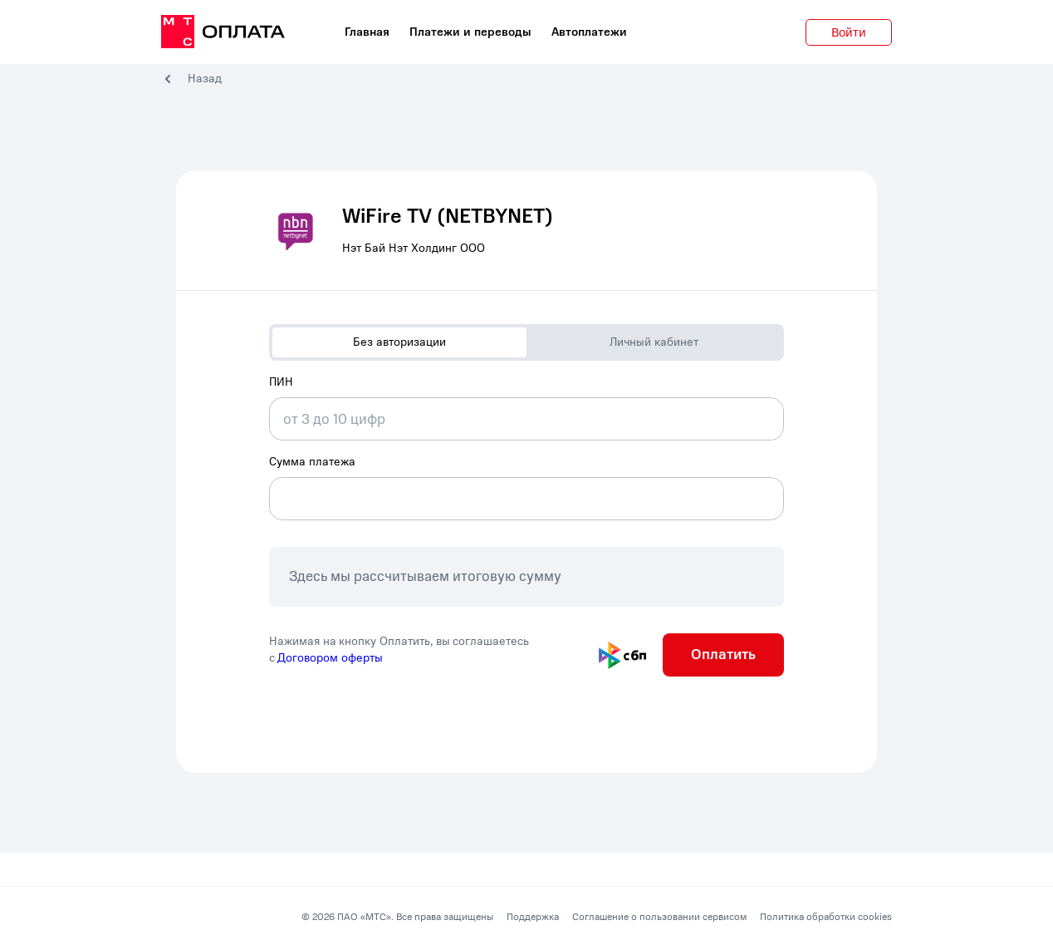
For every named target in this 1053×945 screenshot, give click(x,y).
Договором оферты (330, 658)
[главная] (223, 32)
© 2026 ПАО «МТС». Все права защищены (397, 916)
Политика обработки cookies (826, 916)
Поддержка (533, 916)
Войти (848, 32)
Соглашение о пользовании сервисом (659, 916)
